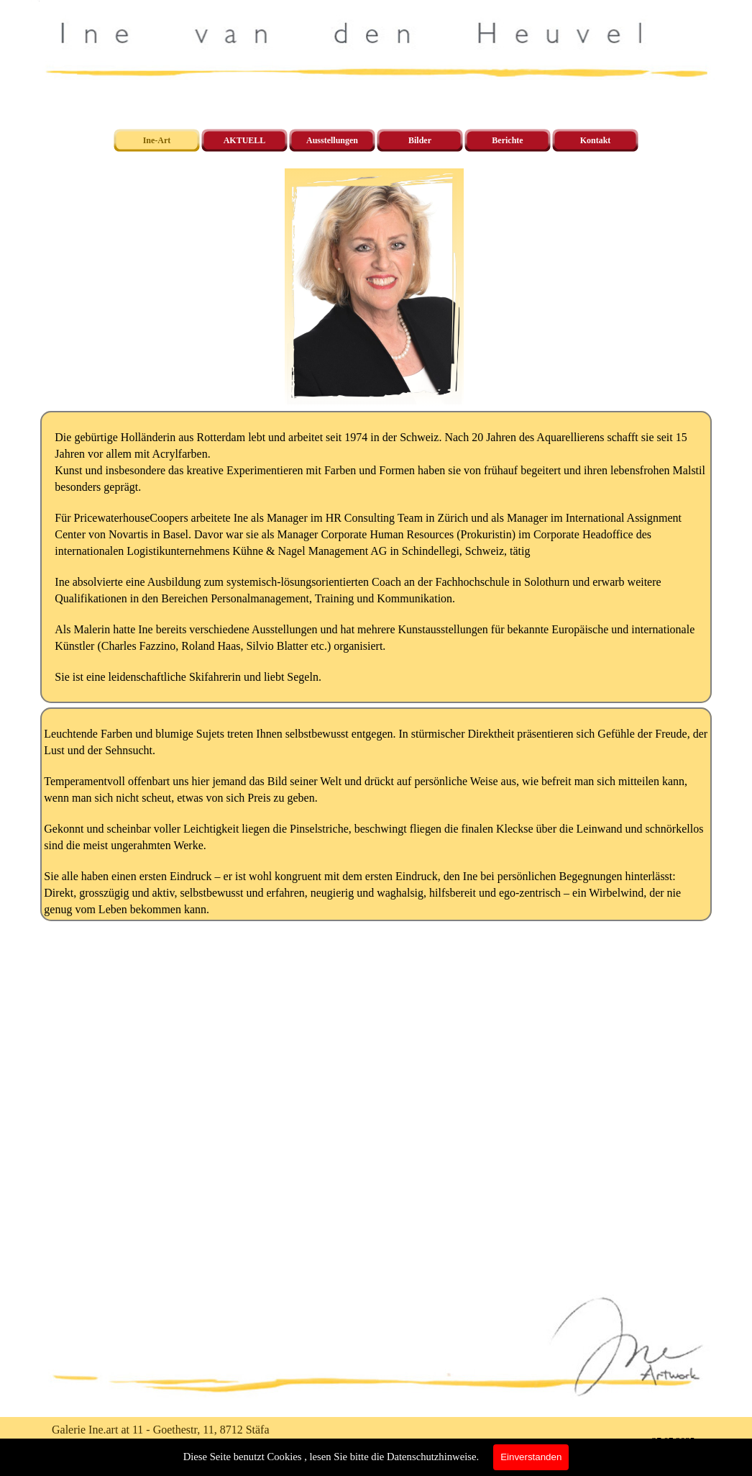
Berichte (507, 140)
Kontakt (595, 140)
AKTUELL (245, 140)
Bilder (419, 140)
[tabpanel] (375, 557)
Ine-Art (157, 140)
